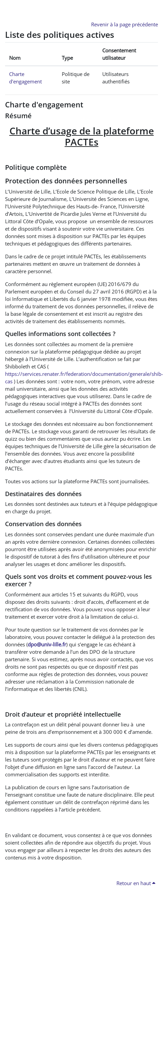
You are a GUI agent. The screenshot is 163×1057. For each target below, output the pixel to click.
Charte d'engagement (44, 104)
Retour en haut (135, 883)
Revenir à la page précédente (124, 24)
